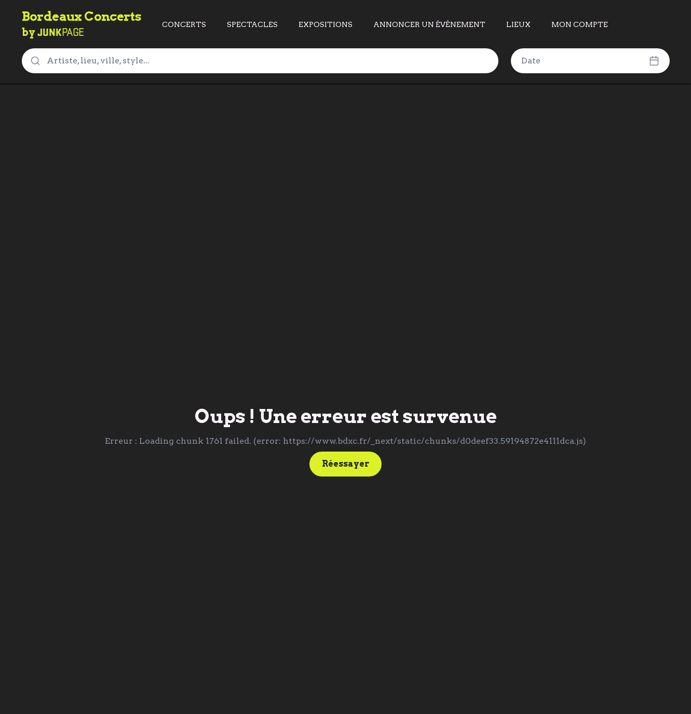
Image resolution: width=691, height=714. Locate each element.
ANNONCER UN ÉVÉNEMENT (429, 24)
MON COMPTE (579, 24)
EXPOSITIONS (326, 24)
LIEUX (518, 24)
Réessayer (345, 464)
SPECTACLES (252, 24)
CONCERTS (184, 24)
